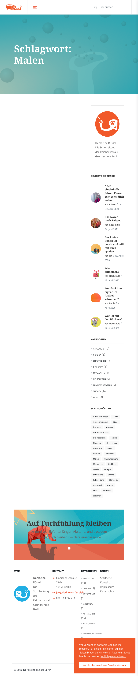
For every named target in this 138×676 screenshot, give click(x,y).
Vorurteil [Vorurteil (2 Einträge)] (107, 490)
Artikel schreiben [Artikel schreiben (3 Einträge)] (100, 416)
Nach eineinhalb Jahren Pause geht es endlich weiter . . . (114, 193)
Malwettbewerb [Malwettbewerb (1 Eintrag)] (111, 458)
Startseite (106, 578)
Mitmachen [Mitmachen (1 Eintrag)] (98, 464)
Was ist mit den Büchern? (114, 317)
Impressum (107, 587)
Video (96, 397)
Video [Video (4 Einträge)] (95, 490)
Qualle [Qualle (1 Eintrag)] (96, 469)
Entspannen (99, 361)
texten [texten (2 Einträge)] (110, 485)
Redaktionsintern (102, 385)
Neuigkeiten (99, 379)
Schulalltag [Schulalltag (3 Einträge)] (98, 474)
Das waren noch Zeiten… (113, 218)
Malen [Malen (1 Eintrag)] (96, 458)
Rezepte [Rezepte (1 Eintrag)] (107, 469)
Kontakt (105, 582)
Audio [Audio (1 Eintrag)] (115, 416)
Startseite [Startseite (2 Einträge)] (113, 480)
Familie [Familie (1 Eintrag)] (114, 437)
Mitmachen (99, 373)
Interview (98, 367)
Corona (97, 354)
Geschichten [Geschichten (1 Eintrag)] (111, 443)
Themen (97, 391)
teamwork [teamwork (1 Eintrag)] (97, 485)
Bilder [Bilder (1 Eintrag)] (115, 422)
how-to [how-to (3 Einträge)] (110, 448)
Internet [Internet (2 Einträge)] (96, 453)
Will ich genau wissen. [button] (113, 656)
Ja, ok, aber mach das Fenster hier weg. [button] (105, 665)
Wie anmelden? (112, 269)
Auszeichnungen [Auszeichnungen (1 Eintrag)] (100, 422)
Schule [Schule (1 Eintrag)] (111, 474)
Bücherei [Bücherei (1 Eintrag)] (97, 427)
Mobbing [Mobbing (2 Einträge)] (112, 464)
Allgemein (98, 348)
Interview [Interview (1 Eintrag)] (109, 453)
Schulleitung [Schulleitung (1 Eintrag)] (98, 480)
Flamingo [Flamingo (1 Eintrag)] (97, 443)
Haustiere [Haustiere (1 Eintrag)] (97, 448)
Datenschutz (108, 591)
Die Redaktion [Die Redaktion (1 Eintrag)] (99, 437)
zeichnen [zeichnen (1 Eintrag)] (97, 495)
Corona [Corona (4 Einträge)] (109, 427)
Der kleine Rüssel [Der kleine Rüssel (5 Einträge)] (100, 432)
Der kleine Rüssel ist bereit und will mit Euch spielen (114, 244)
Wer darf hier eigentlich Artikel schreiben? (113, 294)
